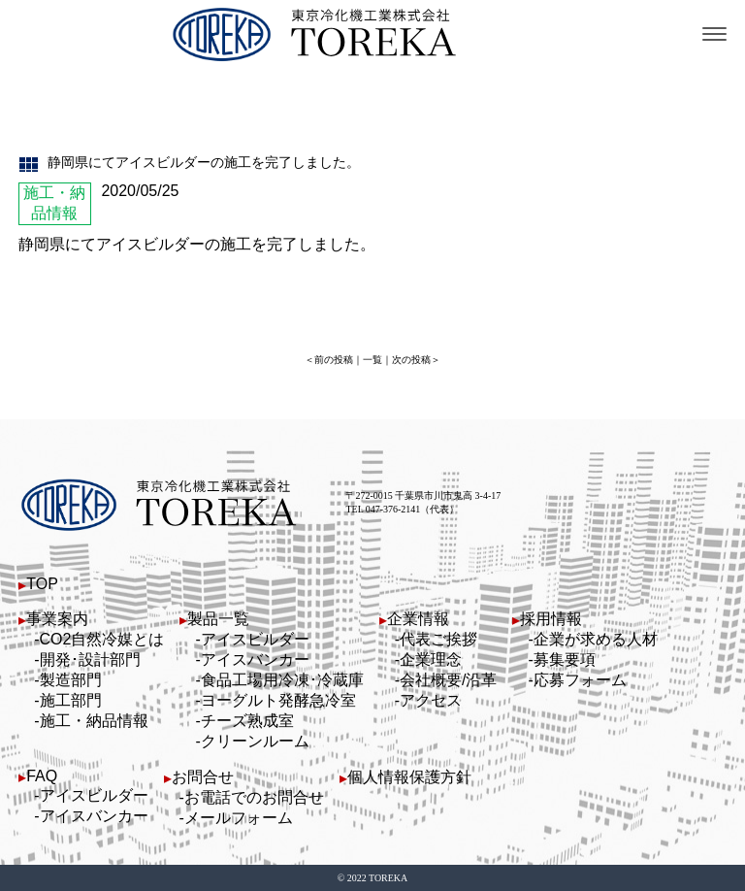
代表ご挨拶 (438, 639)
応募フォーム (580, 680)
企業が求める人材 (596, 639)
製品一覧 (218, 618)
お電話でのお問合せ (254, 797)
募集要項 (565, 659)
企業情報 (418, 618)
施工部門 (71, 700)
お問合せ (203, 777)
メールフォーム (238, 817)
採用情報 (551, 618)
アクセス (431, 700)
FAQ (41, 776)
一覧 (372, 359)
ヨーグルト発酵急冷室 (278, 700)
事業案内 (57, 618)
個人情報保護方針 (409, 777)
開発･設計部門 (90, 659)
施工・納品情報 (94, 720)
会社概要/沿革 (448, 680)
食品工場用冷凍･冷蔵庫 (282, 680)
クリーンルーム (255, 741)
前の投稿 (333, 359)
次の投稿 (411, 359)
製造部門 (71, 680)
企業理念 (431, 659)
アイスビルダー (255, 639)
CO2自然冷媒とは (102, 639)
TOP (42, 584)
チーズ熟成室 (247, 720)
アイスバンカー (255, 659)
